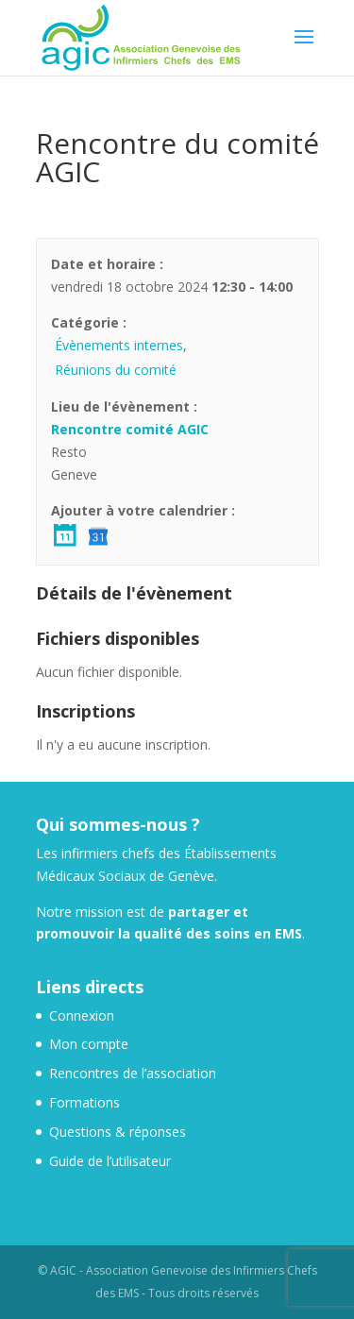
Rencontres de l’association (132, 1073)
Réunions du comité (116, 370)
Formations (84, 1102)
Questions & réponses (117, 1132)
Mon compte (88, 1044)
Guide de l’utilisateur (110, 1161)
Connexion (81, 1015)
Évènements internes (119, 345)
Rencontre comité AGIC (130, 429)
